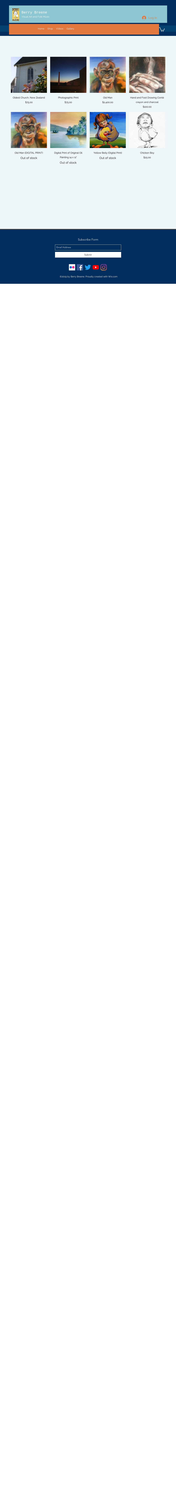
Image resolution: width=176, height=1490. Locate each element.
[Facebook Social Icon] (80, 267)
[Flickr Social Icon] (72, 267)
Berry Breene (34, 13)
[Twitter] (88, 267)
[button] (162, 29)
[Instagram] (104, 267)
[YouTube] (96, 267)
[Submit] (88, 255)
